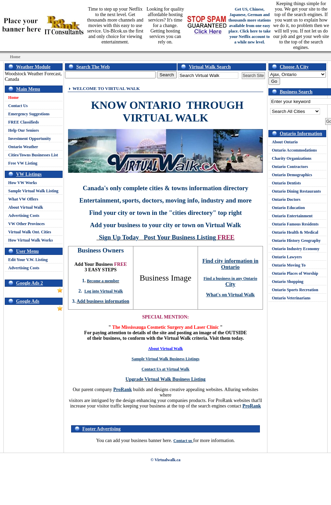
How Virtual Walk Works (30, 240)
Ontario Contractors (290, 166)
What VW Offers (23, 199)
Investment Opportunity (29, 138)
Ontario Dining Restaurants (296, 191)
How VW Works (22, 182)
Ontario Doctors (286, 199)
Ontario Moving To (289, 265)
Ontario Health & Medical (295, 232)
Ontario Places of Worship (295, 273)
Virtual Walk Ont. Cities (29, 232)
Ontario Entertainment (292, 215)
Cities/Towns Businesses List (33, 155)
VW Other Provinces (26, 223)
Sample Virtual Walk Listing (33, 191)
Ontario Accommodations (294, 150)
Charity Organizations (292, 158)
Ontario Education (288, 207)
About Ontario (285, 142)
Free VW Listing (22, 163)
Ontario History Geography (296, 240)
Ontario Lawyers (287, 257)
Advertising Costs (23, 215)
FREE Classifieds (23, 122)
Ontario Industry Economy (295, 248)
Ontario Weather (23, 146)
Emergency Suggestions (29, 114)
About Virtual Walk (25, 207)
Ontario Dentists (286, 183)
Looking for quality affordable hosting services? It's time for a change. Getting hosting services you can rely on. (165, 25)
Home (13, 97)
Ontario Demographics (292, 174)
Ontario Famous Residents (295, 224)
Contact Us (18, 105)
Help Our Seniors (23, 130)
